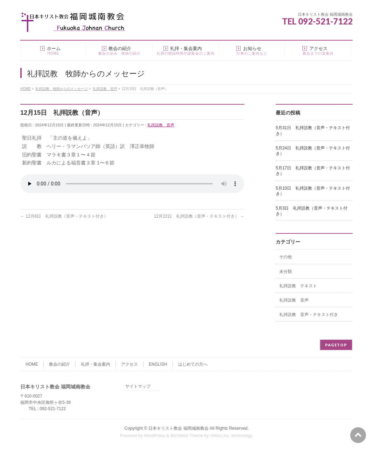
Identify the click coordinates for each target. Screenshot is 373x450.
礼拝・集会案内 (95, 364)
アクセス (129, 364)
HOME (32, 364)
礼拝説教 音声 (160, 125)
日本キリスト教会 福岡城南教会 (178, 428)
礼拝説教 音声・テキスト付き (308, 314)
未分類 (285, 271)
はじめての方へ (192, 364)
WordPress (154, 435)
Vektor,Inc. (220, 435)
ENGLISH (158, 364)
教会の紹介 (59, 364)
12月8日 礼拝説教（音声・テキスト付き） (64, 216)
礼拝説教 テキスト (298, 285)
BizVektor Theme (186, 435)
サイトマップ (137, 386)
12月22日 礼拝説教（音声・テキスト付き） (199, 216)
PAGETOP (336, 345)
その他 (285, 256)
